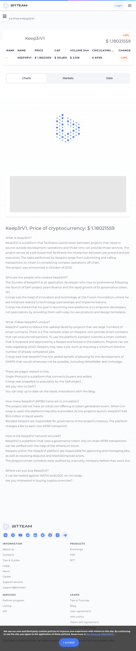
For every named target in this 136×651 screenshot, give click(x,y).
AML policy (77, 616)
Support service (13, 582)
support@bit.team (14, 587)
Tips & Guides (11, 560)
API (5, 611)
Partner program (13, 600)
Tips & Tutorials (79, 600)
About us (8, 549)
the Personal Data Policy (100, 634)
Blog (73, 605)
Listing (7, 605)
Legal (6, 565)
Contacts (8, 554)
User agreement (80, 611)
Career (7, 576)
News (6, 571)
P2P (72, 554)
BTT (72, 560)
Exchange (76, 549)
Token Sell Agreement (84, 622)
